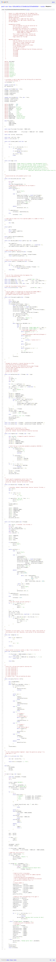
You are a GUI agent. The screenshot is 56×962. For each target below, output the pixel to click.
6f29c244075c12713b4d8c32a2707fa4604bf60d (25, 6)
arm (7, 6)
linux (10, 6)
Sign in (53, 2)
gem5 (2, 6)
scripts (43, 6)
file (28, 9)
